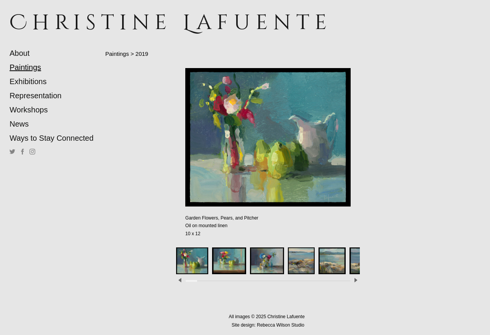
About (19, 53)
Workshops (29, 110)
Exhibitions (28, 81)
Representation (36, 95)
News (19, 124)
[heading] (29, 23)
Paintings (25, 67)
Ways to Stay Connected (51, 138)
